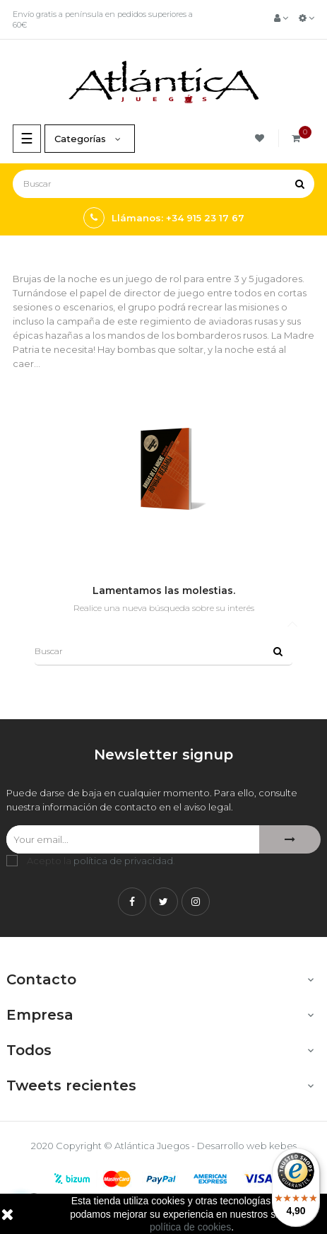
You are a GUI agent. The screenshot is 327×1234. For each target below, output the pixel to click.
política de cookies (190, 1227)
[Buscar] (163, 184)
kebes (283, 1145)
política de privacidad (123, 860)
